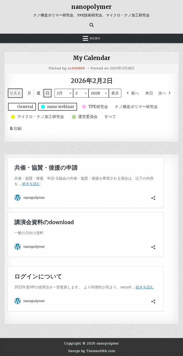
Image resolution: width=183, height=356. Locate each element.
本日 (149, 93)
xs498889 (76, 68)
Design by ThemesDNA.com (91, 351)
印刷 (15, 129)
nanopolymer (91, 6)
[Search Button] (91, 25)
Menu (95, 38)
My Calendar (91, 58)
